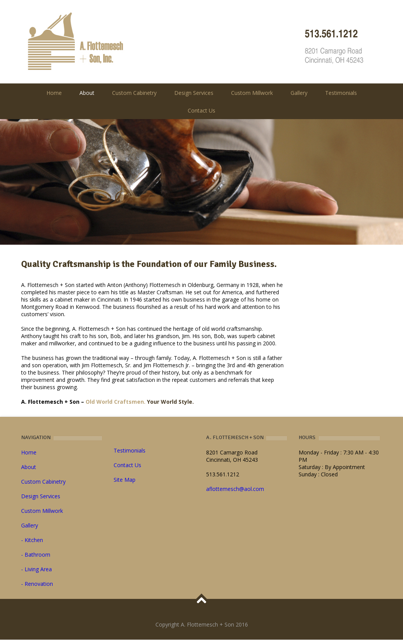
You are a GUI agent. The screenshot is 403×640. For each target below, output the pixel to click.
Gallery (299, 92)
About (86, 92)
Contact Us (201, 110)
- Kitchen (32, 540)
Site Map (124, 479)
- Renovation (37, 583)
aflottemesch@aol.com (235, 488)
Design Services (193, 92)
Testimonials (341, 92)
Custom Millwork (252, 92)
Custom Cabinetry (134, 92)
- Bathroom (35, 554)
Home (54, 92)
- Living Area (36, 569)
